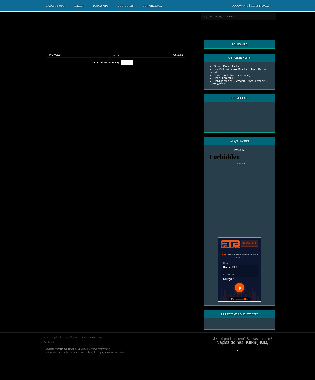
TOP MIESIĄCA (152, 5)
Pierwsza (54, 54)
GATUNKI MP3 (55, 5)
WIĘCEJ (78, 5)
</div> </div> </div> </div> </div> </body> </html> (237, 350)
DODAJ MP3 (100, 5)
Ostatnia (178, 54)
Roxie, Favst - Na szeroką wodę (232, 75)
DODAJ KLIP (126, 5)
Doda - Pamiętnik (224, 78)
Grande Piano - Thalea (227, 66)
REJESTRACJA (260, 5)
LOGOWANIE (239, 5)
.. (119, 54)
